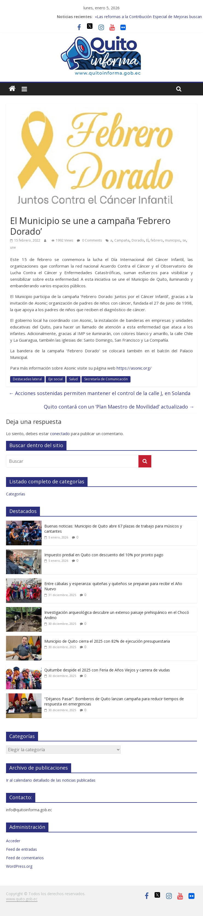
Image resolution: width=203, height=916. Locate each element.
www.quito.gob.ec (21, 898)
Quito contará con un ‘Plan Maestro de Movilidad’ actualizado (119, 406)
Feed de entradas (21, 849)
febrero (157, 240)
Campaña (121, 240)
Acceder (13, 840)
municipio (172, 240)
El (147, 240)
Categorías (15, 494)
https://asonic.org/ (134, 368)
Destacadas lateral (27, 379)
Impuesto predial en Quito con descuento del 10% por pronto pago (103, 554)
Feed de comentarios (25, 857)
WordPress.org (19, 866)
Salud (73, 379)
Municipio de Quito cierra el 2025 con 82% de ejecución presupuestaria (107, 641)
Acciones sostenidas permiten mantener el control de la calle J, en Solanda (99, 393)
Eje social (55, 379)
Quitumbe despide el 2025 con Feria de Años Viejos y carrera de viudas (107, 670)
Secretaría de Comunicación (106, 379)
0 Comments (89, 240)
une (13, 247)
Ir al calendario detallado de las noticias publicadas (50, 780)
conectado (60, 433)
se (184, 240)
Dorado (138, 240)
